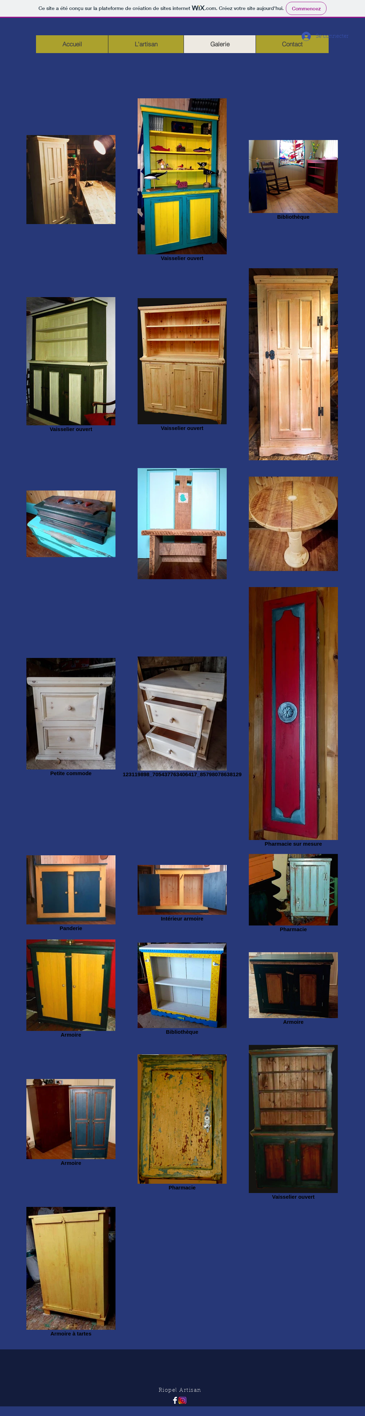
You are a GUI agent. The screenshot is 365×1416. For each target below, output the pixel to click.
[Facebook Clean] (175, 1400)
